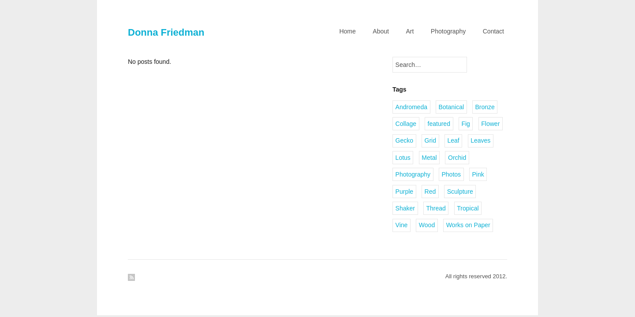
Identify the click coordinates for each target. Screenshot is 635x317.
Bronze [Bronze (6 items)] (485, 107)
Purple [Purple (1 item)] (404, 191)
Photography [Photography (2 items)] (413, 174)
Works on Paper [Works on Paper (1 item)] (468, 225)
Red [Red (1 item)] (430, 191)
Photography (448, 31)
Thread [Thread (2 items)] (435, 208)
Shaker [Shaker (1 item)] (405, 208)
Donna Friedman (166, 32)
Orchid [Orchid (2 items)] (457, 157)
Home (347, 31)
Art (410, 31)
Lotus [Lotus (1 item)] (403, 157)
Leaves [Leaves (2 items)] (480, 140)
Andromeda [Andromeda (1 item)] (411, 107)
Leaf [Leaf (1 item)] (453, 140)
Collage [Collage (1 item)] (406, 123)
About (381, 31)
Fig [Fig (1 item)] (465, 123)
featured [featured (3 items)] (439, 123)
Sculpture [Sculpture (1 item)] (460, 191)
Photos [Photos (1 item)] (451, 174)
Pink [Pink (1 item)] (478, 174)
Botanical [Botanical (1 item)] (451, 107)
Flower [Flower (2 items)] (490, 123)
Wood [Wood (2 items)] (427, 225)
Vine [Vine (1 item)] (402, 225)
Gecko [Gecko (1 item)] (404, 140)
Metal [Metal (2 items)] (429, 157)
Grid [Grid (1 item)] (430, 140)
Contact (493, 31)
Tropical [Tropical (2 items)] (467, 208)
